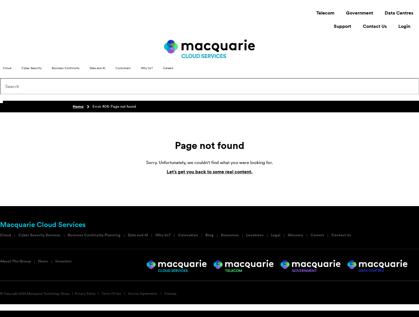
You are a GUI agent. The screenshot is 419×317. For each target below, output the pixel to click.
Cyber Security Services (39, 235)
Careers (317, 235)
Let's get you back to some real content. (210, 172)
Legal (275, 235)
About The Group (15, 261)
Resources (230, 235)
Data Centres (399, 13)
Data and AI (138, 235)
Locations (255, 235)
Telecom (325, 13)
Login (405, 26)
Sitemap (170, 293)
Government (359, 13)
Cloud (5, 235)
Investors (63, 261)
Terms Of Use (111, 293)
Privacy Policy (85, 293)
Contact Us (375, 26)
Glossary (295, 235)
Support (342, 26)
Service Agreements (142, 293)
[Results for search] (209, 98)
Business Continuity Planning (94, 235)
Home (78, 106)
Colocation (188, 235)
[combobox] (209, 86)
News (43, 261)
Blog (209, 235)
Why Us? (163, 235)
